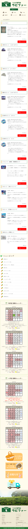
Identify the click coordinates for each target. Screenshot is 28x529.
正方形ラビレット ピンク (8, 138)
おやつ (5, 273)
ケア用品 (5, 287)
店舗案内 (17, 517)
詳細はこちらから (22, 41)
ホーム (3, 514)
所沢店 (3, 519)
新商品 (5, 259)
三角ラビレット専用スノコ (8, 232)
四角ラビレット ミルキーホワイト (10, 92)
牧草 (4, 267)
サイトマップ (18, 525)
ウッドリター (5, 23)
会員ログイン (14, 9)
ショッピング (18, 514)
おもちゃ (5, 290)
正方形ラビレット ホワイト (8, 115)
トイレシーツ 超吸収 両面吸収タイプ (11, 161)
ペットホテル (18, 515)
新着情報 (3, 515)
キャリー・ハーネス (7, 293)
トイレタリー (6, 279)
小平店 (3, 520)
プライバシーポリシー (20, 520)
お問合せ (17, 519)
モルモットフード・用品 (8, 264)
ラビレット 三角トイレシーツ (9, 186)
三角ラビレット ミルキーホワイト (10, 44)
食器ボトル (6, 276)
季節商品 (5, 296)
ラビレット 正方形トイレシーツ (9, 209)
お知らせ (3, 517)
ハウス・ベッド (6, 282)
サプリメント (6, 270)
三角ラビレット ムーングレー (9, 68)
